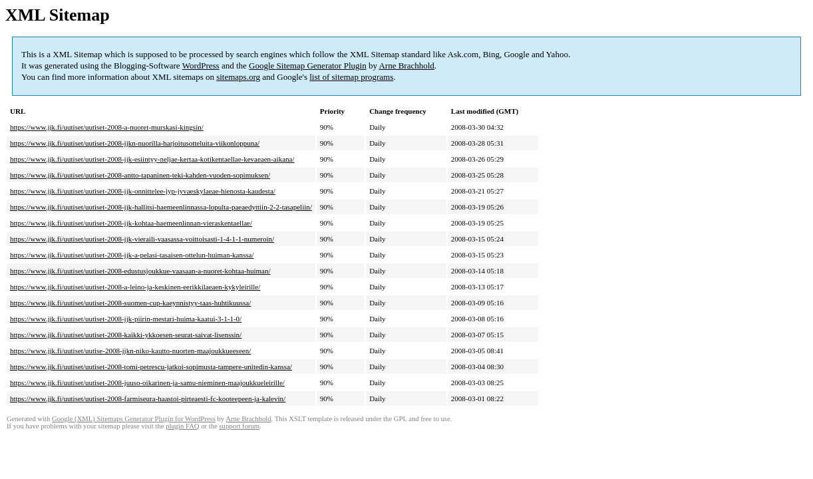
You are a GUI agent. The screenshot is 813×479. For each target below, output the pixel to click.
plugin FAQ (182, 426)
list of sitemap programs (351, 77)
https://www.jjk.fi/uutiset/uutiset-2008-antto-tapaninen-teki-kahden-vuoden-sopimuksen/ (140, 175)
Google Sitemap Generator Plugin (308, 66)
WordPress (201, 66)
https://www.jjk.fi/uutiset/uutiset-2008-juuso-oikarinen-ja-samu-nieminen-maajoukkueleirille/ (147, 383)
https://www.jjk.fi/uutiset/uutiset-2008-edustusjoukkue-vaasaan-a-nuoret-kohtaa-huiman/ (140, 271)
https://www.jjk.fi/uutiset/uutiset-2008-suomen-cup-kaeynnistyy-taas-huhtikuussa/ (130, 303)
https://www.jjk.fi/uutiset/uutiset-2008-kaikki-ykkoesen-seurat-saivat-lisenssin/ (126, 335)
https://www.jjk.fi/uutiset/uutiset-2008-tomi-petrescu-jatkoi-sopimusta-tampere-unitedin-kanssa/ (151, 367)
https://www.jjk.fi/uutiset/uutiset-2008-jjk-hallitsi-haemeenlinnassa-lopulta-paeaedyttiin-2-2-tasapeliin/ (161, 207)
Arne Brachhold (406, 66)
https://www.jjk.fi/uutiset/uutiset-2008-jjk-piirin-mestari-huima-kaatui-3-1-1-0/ (126, 319)
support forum (239, 426)
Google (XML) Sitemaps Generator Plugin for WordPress (134, 418)
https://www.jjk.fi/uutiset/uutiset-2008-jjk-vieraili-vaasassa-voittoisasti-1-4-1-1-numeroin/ (142, 239)
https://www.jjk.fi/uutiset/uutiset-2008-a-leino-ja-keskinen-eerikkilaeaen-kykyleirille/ (135, 287)
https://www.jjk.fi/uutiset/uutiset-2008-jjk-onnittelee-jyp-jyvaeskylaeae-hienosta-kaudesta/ (142, 191)
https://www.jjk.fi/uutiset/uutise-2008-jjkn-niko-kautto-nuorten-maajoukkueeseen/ (130, 351)
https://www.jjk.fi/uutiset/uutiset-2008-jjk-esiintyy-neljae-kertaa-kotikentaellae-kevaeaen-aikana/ (152, 159)
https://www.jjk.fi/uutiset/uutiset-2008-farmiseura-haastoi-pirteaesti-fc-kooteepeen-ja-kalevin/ (147, 398)
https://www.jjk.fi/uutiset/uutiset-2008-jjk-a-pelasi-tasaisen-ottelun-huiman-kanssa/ (132, 255)
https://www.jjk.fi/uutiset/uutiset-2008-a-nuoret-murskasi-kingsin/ (107, 127)
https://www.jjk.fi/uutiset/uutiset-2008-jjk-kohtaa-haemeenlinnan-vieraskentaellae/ (131, 223)
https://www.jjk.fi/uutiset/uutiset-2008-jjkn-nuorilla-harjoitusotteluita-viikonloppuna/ (134, 143)
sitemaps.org (238, 77)
